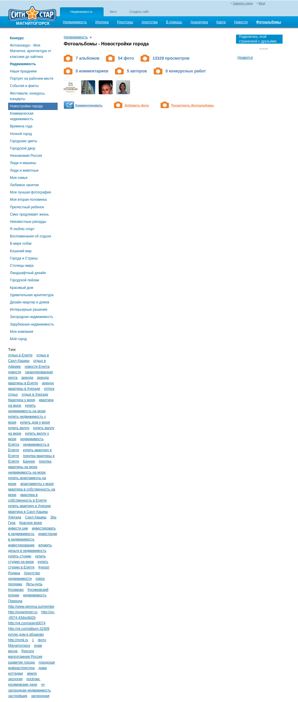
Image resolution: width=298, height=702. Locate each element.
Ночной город (21, 134)
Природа (15, 601)
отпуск (49, 389)
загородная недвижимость (29, 690)
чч (43, 685)
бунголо (28, 651)
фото (42, 640)
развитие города (21, 662)
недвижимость (35, 595)
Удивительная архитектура (32, 295)
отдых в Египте (20, 355)
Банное (29, 461)
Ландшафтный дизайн (28, 273)
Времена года (21, 126)
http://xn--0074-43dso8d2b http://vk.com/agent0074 (31, 617)
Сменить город (243, 3)
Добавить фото (137, 105)
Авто (113, 11)
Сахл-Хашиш (35, 517)
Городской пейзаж (24, 280)
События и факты (24, 86)
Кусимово (16, 590)
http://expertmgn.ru (23, 612)
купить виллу (18, 428)
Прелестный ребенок (27, 207)
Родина (14, 573)
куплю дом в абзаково (26, 634)
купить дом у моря (35, 422)
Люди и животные (24, 170)
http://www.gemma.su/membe (31, 607)
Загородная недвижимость (31, 317)
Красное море (30, 523)
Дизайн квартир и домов (29, 302)
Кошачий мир (20, 251)
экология (15, 679)
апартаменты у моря (37, 484)
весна (12, 651)
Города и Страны (24, 258)
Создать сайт (139, 11)
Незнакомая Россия (26, 156)
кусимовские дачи (22, 685)
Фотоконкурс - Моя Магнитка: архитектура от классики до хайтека (30, 50)
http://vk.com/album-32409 (28, 629)
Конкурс (17, 38)
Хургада (14, 517)
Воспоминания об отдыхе (30, 236)
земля (32, 673)
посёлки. (33, 679)
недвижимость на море (27, 472)
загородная (40, 696)
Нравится (245, 58)
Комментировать (88, 105)
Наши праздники (23, 71)
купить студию (19, 556)
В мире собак (20, 243)
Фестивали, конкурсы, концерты (27, 96)
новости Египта (37, 367)
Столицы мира (21, 266)
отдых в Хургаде (35, 394)
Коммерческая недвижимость (21, 116)
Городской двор (22, 148)
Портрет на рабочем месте (32, 79)
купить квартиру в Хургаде (29, 506)
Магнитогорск (19, 646)
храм (38, 646)
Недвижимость (81, 11)
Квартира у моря (21, 400)
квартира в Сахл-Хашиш (28, 512)
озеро (40, 579)
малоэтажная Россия (25, 657)
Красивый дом (21, 288)
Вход (262, 3)
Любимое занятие (24, 185)
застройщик (17, 696)
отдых (13, 394)
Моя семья (18, 178)
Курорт (43, 567)
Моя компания (21, 332)
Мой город (18, 339)
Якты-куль (34, 584)
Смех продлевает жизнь (29, 214)
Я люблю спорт (22, 229)
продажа (15, 584)
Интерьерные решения (28, 310)
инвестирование (21, 545)
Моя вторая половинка (28, 200)
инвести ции (18, 528)
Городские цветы (23, 141)
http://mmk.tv (18, 640)
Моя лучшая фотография (30, 192)
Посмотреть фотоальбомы (192, 105)
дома (42, 668)
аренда (27, 378)
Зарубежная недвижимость (32, 324)
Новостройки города (26, 106)
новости (14, 372)
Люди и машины (23, 163)
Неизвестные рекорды (28, 222)
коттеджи (15, 673)
